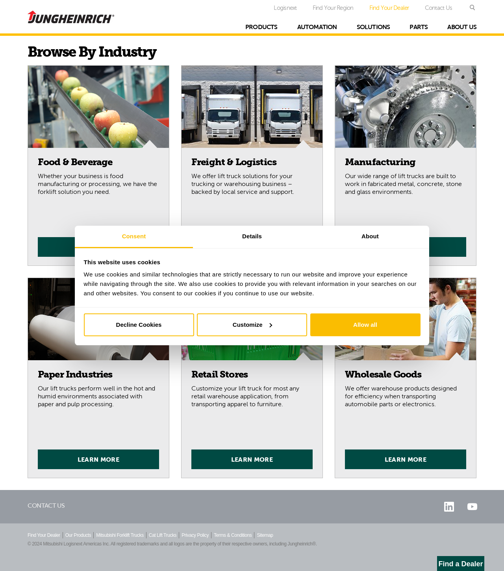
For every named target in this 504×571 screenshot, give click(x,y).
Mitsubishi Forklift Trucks (119, 535)
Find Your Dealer (389, 7)
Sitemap (265, 535)
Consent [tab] (134, 236)
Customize (252, 324)
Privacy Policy (195, 535)
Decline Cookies (139, 324)
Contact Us (438, 7)
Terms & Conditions (233, 535)
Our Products (78, 535)
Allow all (365, 324)
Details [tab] (252, 236)
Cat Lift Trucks (162, 535)
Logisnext (285, 7)
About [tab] (370, 236)
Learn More (98, 459)
